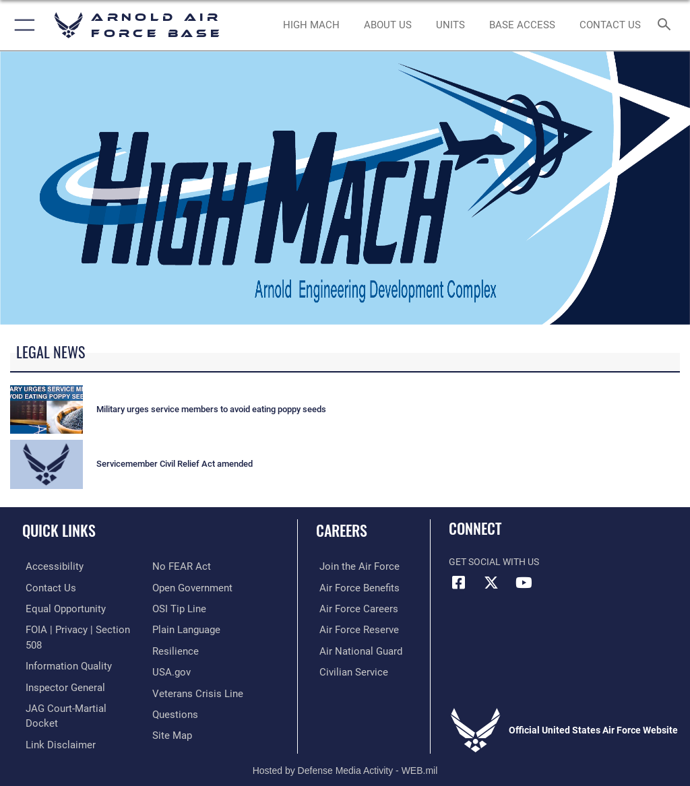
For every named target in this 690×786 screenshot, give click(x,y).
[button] (22, 25)
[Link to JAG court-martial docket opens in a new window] (75, 690)
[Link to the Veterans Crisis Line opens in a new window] (193, 670)
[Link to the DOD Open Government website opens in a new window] (190, 566)
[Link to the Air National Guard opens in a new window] (355, 649)
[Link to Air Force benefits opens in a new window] (352, 587)
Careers (341, 530)
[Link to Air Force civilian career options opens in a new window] (346, 670)
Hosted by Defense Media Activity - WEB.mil (345, 756)
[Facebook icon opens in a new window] (459, 582)
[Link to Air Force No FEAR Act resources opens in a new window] (48, 732)
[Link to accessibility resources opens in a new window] (47, 566)
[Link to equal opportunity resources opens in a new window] (60, 608)
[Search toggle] (667, 25)
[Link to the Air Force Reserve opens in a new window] (352, 628)
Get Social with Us (494, 562)
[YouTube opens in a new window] (523, 582)
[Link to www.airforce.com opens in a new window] (352, 566)
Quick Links (59, 530)
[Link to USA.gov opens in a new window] (170, 649)
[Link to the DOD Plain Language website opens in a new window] (185, 608)
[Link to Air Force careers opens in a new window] (351, 608)
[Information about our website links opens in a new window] (53, 711)
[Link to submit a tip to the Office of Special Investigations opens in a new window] (176, 587)
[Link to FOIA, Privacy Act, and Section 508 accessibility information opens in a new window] (78, 628)
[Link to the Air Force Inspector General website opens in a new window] (59, 670)
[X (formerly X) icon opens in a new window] (491, 582)
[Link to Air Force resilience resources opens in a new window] (172, 628)
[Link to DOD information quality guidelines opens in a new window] (63, 649)
